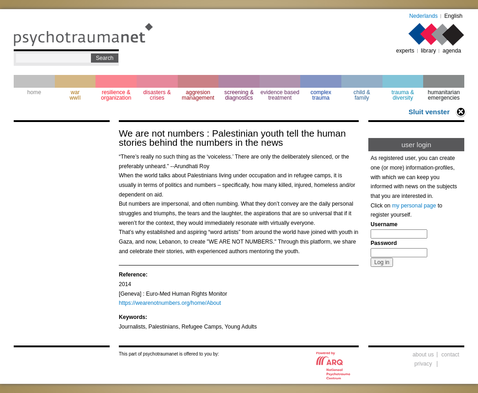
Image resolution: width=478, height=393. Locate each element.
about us (423, 354)
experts (405, 51)
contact (450, 354)
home (34, 92)
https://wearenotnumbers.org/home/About (170, 303)
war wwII (74, 95)
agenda (451, 51)
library (428, 51)
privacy (423, 364)
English (453, 16)
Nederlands (423, 16)
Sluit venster (429, 112)
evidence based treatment (279, 95)
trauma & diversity (403, 95)
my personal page (414, 205)
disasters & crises (157, 95)
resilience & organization (116, 95)
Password (384, 243)
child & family (362, 95)
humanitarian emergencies (444, 95)
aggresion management (198, 95)
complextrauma (321, 95)
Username (384, 224)
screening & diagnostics (239, 95)
